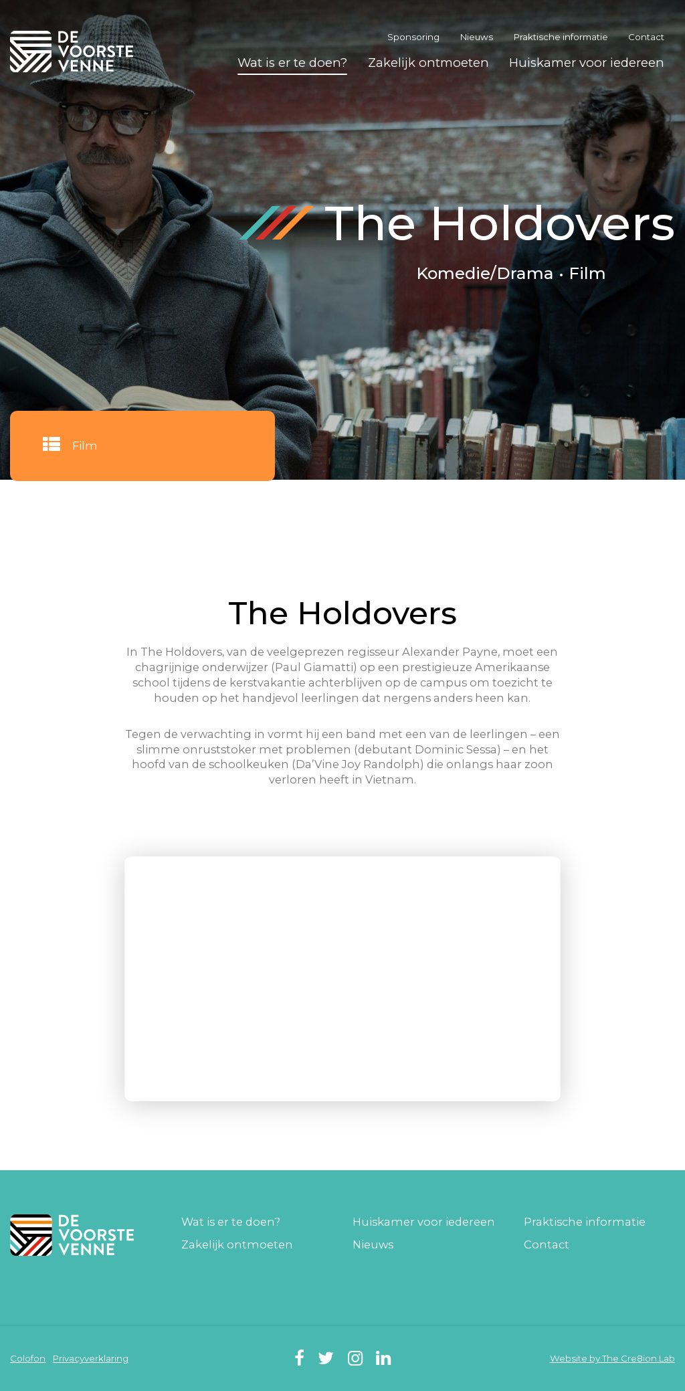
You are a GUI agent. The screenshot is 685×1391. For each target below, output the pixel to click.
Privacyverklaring (90, 1358)
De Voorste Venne (73, 51)
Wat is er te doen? (292, 62)
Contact (646, 36)
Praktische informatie (561, 36)
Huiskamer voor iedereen (586, 62)
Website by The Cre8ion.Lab (612, 1358)
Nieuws (476, 36)
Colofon (27, 1358)
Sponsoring (413, 36)
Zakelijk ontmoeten (428, 62)
